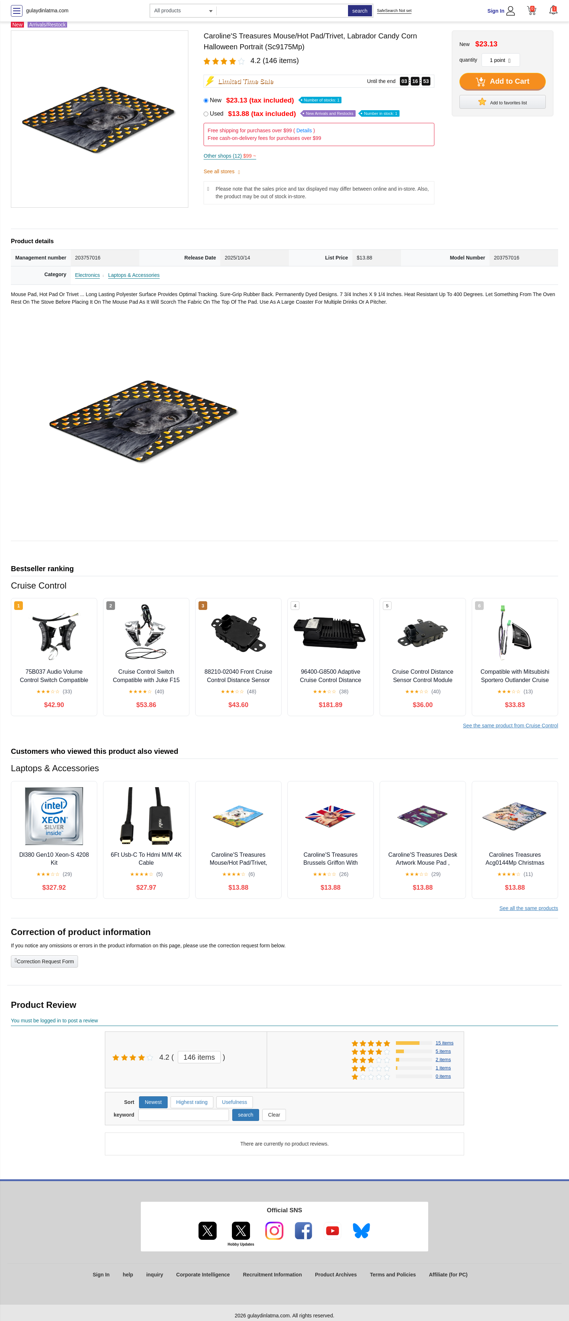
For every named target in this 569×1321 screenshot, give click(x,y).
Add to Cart (502, 82)
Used (305, 113)
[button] (553, 9)
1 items (443, 1068)
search (360, 11)
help (128, 1275)
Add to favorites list (502, 101)
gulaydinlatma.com (47, 10)
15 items (445, 1043)
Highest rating (192, 1102)
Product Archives (336, 1275)
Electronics (87, 275)
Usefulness (234, 1102)
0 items (443, 1076)
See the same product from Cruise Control (510, 725)
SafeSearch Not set (394, 10)
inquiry (154, 1275)
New (275, 100)
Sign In (495, 11)
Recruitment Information (272, 1275)
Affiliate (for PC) (448, 1275)
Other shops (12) (230, 156)
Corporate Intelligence (203, 1275)
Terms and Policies (393, 1275)
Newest (153, 1102)
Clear (274, 1115)
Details (304, 130)
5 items (443, 1051)
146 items (199, 1057)
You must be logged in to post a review (54, 1020)
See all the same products (528, 908)
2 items (443, 1059)
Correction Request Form (44, 960)
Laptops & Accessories (134, 275)
